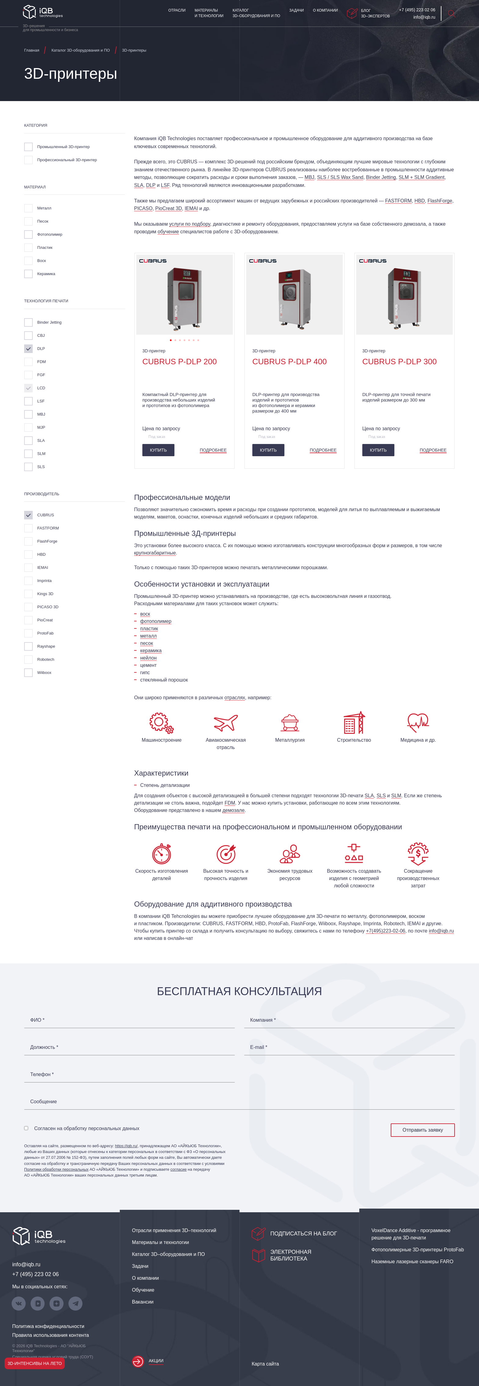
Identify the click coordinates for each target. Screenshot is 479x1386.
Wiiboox (44, 672)
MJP (41, 427)
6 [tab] (193, 339)
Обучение (143, 1290)
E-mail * (258, 1047)
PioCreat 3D (168, 208)
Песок (42, 221)
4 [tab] (184, 339)
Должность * (44, 1047)
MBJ (41, 414)
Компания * (263, 1020)
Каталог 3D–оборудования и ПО (256, 13)
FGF (41, 375)
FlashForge (47, 541)
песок (146, 643)
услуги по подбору (189, 224)
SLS (41, 466)
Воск (41, 260)
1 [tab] (170, 339)
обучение (168, 231)
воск (145, 614)
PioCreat (45, 620)
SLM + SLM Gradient (421, 177)
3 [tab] (179, 339)
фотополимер (155, 621)
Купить (158, 450)
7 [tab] (198, 339)
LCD (41, 388)
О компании (325, 10)
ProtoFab (45, 633)
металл (148, 635)
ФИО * (37, 1020)
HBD (41, 554)
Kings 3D (45, 593)
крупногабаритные (155, 552)
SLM (41, 453)
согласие (178, 1169)
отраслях (235, 697)
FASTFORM (48, 528)
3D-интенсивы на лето (35, 1363)
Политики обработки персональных (56, 1169)
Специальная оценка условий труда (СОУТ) (52, 1357)
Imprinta (44, 580)
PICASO (143, 208)
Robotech (45, 659)
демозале (233, 810)
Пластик (45, 247)
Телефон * (42, 1074)
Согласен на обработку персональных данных (86, 1128)
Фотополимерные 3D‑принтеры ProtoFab (417, 1249)
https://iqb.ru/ (126, 1146)
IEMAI (42, 567)
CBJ (41, 335)
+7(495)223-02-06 (385, 930)
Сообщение (43, 1101)
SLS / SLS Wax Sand (340, 177)
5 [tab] (189, 339)
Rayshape (46, 646)
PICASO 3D (47, 607)
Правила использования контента (50, 1335)
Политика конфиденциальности (48, 1326)
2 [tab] (175, 339)
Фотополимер (49, 234)
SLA (41, 440)
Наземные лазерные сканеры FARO (412, 1261)
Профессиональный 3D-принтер (67, 160)
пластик (149, 628)
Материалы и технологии (209, 13)
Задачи (296, 10)
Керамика (46, 273)
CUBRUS (45, 515)
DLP (41, 348)
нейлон (148, 657)
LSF (41, 401)
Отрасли (176, 10)
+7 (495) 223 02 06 (35, 1274)
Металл (44, 208)
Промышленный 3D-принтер (63, 146)
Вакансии (143, 1301)
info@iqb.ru (441, 930)
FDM (41, 361)
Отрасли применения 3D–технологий (174, 1230)
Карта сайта (265, 1363)
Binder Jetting (49, 322)
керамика (151, 650)
